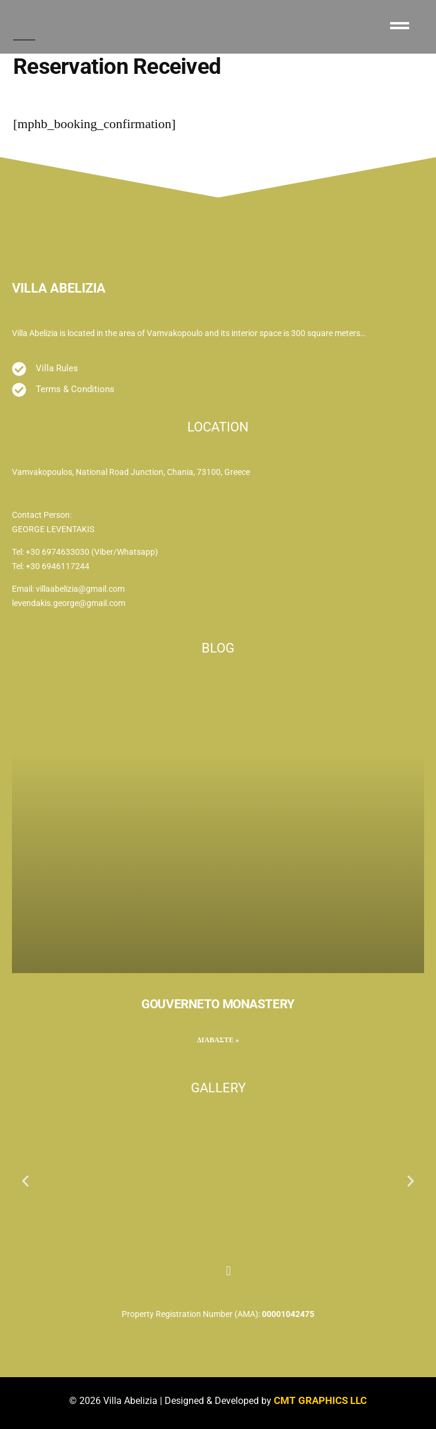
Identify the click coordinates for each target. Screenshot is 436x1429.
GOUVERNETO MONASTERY (218, 1004)
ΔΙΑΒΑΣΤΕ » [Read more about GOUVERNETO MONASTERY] (218, 1040)
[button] (25, 1181)
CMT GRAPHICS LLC (320, 1400)
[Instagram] (228, 1266)
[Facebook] (208, 1266)
